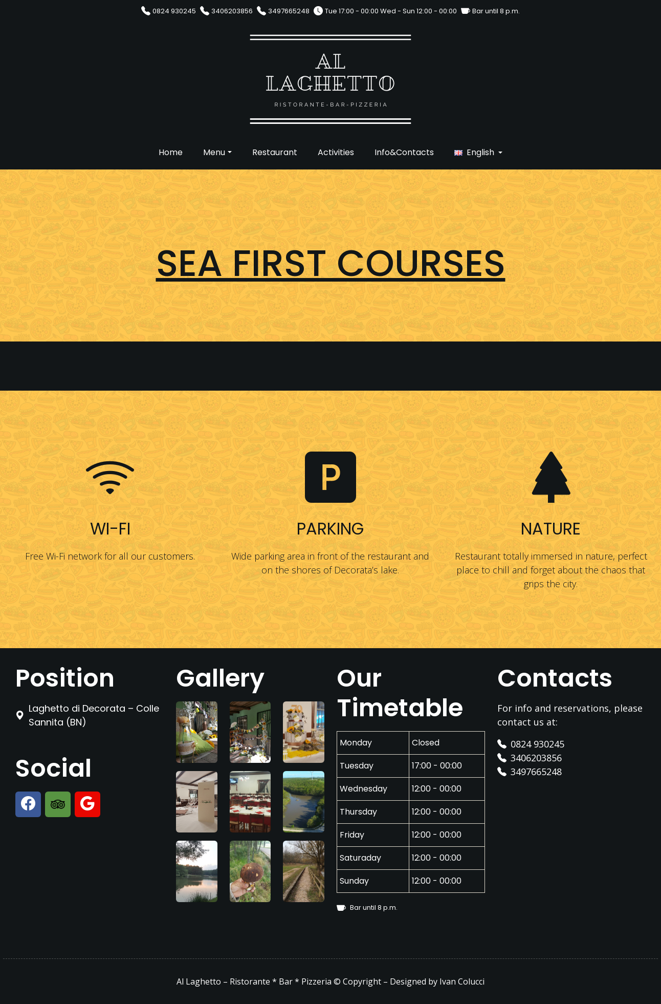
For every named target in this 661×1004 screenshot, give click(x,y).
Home (171, 152)
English (480, 152)
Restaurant (274, 152)
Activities (336, 152)
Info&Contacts (404, 152)
